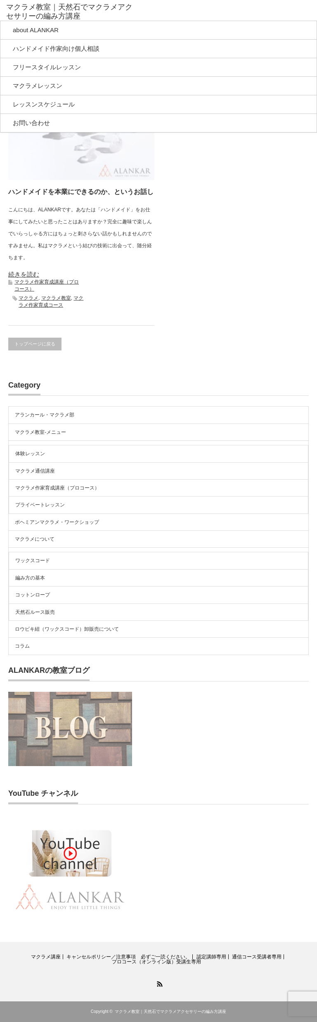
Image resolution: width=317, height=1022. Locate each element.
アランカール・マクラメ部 (44, 415)
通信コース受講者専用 (257, 956)
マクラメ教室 (56, 298)
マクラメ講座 (46, 956)
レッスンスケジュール (44, 104)
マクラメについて (34, 539)
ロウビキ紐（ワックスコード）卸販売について (67, 629)
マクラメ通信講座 (35, 471)
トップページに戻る (34, 343)
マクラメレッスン (37, 85)
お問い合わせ (31, 122)
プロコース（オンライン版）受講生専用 (156, 961)
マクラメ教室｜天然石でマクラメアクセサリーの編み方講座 (69, 11)
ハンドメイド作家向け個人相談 (56, 48)
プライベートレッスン (40, 505)
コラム (22, 646)
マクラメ (28, 298)
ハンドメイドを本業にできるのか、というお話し (81, 191)
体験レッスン (30, 454)
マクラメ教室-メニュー (40, 432)
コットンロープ (32, 595)
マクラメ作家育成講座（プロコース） (57, 488)
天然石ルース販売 (35, 612)
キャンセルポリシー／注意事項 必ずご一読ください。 (128, 956)
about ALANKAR (36, 29)
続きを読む (23, 274)
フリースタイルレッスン (47, 67)
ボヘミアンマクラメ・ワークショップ (57, 522)
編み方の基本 (30, 578)
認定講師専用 (211, 956)
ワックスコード (32, 560)
